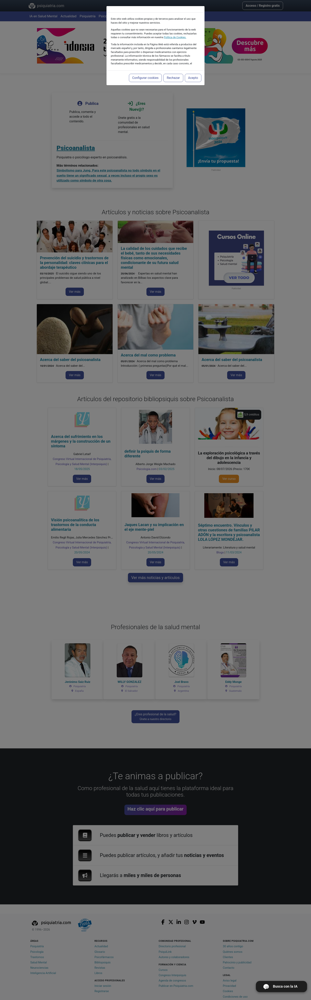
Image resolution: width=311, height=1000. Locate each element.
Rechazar (173, 78)
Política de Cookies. (175, 37)
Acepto (193, 78)
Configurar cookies (145, 78)
